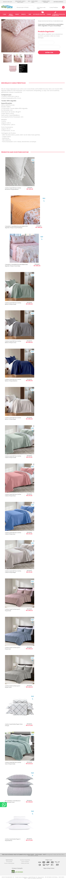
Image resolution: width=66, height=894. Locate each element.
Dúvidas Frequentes (25, 874)
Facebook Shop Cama (44, 885)
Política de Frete (25, 877)
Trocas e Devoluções (9, 877)
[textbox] (24, 7)
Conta (51, 7)
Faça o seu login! (41, 8)
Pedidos (55, 7)
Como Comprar (25, 875)
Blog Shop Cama (52, 885)
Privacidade (9, 875)
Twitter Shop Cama (48, 885)
